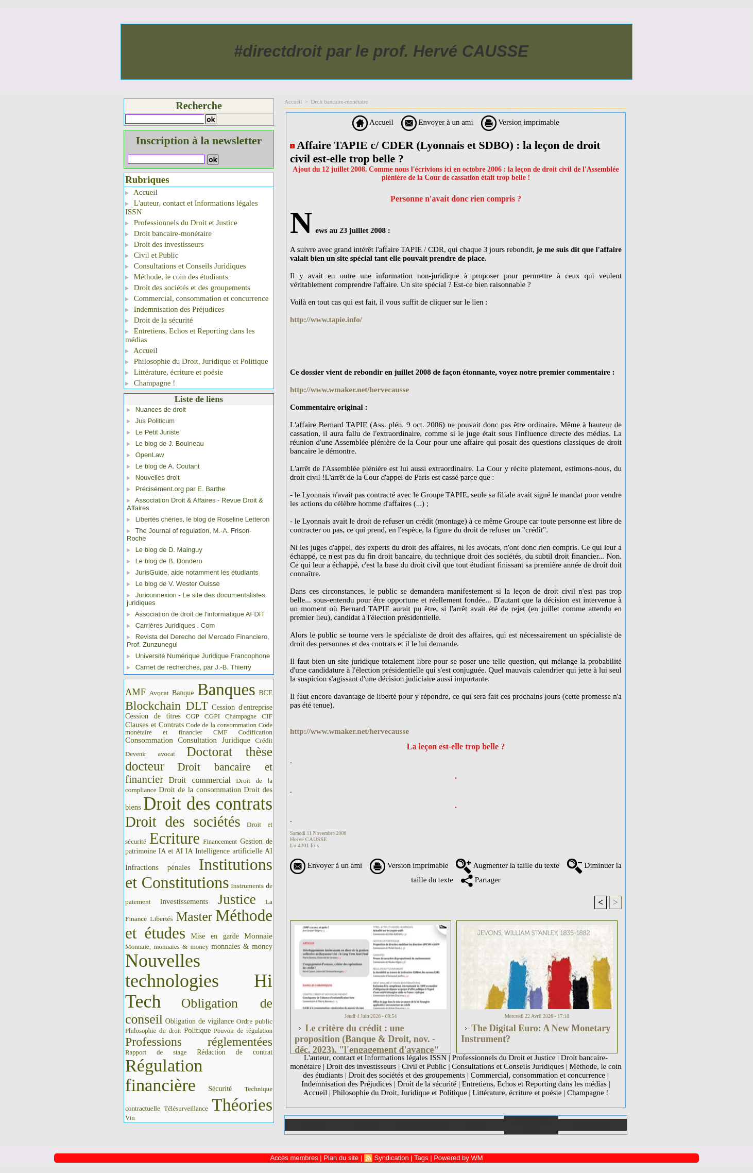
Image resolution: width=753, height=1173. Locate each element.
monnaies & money (241, 946)
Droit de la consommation (200, 789)
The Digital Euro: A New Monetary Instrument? (535, 1033)
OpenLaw (149, 455)
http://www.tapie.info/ (326, 319)
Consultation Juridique (214, 740)
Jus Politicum (155, 421)
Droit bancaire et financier (198, 773)
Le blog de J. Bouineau (169, 443)
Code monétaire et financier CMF (198, 728)
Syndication (391, 1158)
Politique (197, 1030)
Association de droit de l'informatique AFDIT (200, 614)
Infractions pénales (158, 867)
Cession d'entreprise (242, 707)
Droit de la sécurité (159, 320)
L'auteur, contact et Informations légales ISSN (191, 207)
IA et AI (171, 851)
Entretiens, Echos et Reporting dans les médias (190, 335)
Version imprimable (520, 122)
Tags (421, 1158)
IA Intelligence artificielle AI (228, 851)
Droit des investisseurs (164, 244)
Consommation (149, 739)
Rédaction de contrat (234, 1052)
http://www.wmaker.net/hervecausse (349, 390)
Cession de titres (153, 716)
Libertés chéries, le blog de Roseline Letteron (202, 519)
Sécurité (220, 1088)
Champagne (240, 716)
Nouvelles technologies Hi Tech (198, 981)
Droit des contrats (207, 804)
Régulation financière (163, 1075)
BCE (265, 693)
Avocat (158, 693)
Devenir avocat (150, 754)
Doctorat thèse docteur (198, 758)
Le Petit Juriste (157, 432)
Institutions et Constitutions (198, 874)
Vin (130, 1117)
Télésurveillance (186, 1108)
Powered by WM (458, 1158)
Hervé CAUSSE (308, 839)
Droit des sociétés (183, 821)
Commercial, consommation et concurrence (196, 298)
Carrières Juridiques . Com (175, 625)
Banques (226, 689)
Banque (183, 693)
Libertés (161, 919)
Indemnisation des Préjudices (175, 309)
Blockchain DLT (166, 705)
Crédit (263, 740)
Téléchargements (421, 1125)
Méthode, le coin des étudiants (176, 277)
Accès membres (294, 1158)
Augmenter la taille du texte (507, 865)
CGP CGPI (203, 716)
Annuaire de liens (531, 1125)
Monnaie (258, 935)
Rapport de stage (155, 1052)
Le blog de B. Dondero (168, 561)
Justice (237, 899)
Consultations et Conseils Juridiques (185, 266)
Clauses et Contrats (154, 724)
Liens (476, 1125)
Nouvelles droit (157, 477)
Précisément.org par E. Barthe (180, 489)
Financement (220, 841)
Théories (242, 1104)
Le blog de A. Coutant (167, 466)
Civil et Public (151, 255)
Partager (481, 880)
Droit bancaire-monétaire (168, 233)
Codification (255, 732)
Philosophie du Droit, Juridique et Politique (196, 361)
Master (194, 916)
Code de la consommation (221, 725)
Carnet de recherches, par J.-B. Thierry (193, 667)
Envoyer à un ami (437, 122)
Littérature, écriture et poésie (174, 372)
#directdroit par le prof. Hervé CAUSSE (381, 51)
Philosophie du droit (153, 1030)
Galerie (367, 1125)
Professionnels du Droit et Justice (181, 223)
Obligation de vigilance (199, 1021)
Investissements (184, 901)
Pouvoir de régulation (243, 1030)
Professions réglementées (198, 1041)
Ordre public (254, 1021)
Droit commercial (200, 780)
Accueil (141, 192)
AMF (135, 692)
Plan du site (592, 1125)
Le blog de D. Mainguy (168, 550)
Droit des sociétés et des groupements (187, 287)
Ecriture (174, 838)
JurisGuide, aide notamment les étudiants (197, 572)
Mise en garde (214, 936)
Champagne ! (150, 383)
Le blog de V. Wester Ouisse (177, 584)
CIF (267, 716)
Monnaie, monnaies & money (167, 946)
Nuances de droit (160, 409)
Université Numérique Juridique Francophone (202, 656)
